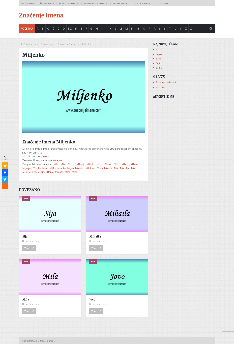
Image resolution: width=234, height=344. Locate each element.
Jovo (92, 299)
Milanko (90, 164)
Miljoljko (27, 168)
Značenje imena (41, 15)
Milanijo (81, 164)
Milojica (59, 172)
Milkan (134, 164)
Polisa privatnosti (166, 82)
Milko (64, 164)
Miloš (100, 168)
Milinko (125, 164)
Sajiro (159, 63)
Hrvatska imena (67, 3)
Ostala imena (142, 3)
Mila (25, 299)
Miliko (117, 164)
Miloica (32, 172)
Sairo (159, 58)
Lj (121, 28)
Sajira (159, 67)
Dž (70, 28)
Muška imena (28, 3)
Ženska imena (47, 3)
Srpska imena (120, 3)
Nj (138, 28)
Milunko (61, 168)
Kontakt (160, 87)
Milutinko (90, 168)
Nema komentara (30, 241)
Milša (74, 172)
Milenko (108, 164)
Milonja (50, 172)
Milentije (125, 168)
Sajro (159, 54)
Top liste (163, 3)
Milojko (37, 168)
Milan (56, 164)
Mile (116, 168)
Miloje (40, 172)
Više (29, 247)
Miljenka (57, 160)
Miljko (52, 168)
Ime (36, 44)
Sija (24, 236)
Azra (158, 49)
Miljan (70, 168)
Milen (99, 164)
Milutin (71, 164)
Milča (67, 172)
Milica (46, 156)
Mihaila (95, 236)
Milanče (108, 168)
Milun (45, 168)
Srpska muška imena (68, 44)
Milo (24, 172)
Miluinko (79, 168)
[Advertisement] (184, 123)
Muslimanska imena (94, 3)
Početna (27, 28)
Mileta (134, 168)
